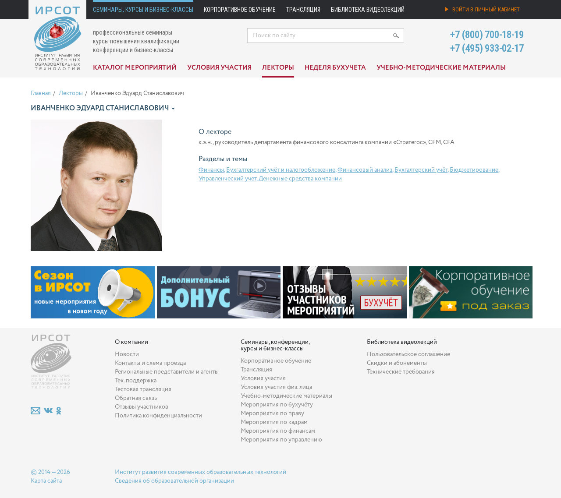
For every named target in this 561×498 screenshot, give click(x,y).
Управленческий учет (227, 178)
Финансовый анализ (364, 170)
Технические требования (401, 371)
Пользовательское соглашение (408, 354)
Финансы (211, 170)
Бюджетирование (474, 170)
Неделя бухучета (335, 68)
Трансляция (303, 9)
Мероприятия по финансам (278, 431)
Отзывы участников (141, 407)
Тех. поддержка (135, 380)
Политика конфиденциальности (158, 415)
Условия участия (219, 68)
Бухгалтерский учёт (420, 170)
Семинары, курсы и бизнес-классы (143, 9)
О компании (131, 342)
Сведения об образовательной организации (174, 481)
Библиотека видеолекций (368, 9)
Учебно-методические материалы (441, 68)
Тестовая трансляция (143, 389)
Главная (41, 93)
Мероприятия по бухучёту (277, 404)
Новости (127, 354)
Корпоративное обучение (240, 9)
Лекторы (278, 68)
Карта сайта (46, 481)
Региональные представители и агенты (167, 371)
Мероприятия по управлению (281, 439)
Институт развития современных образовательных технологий (200, 472)
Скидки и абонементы (397, 363)
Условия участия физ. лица (276, 387)
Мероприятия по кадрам (274, 422)
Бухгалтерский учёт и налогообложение (280, 170)
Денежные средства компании (300, 178)
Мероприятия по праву (272, 413)
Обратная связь (136, 398)
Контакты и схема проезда (150, 363)
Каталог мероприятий (135, 68)
